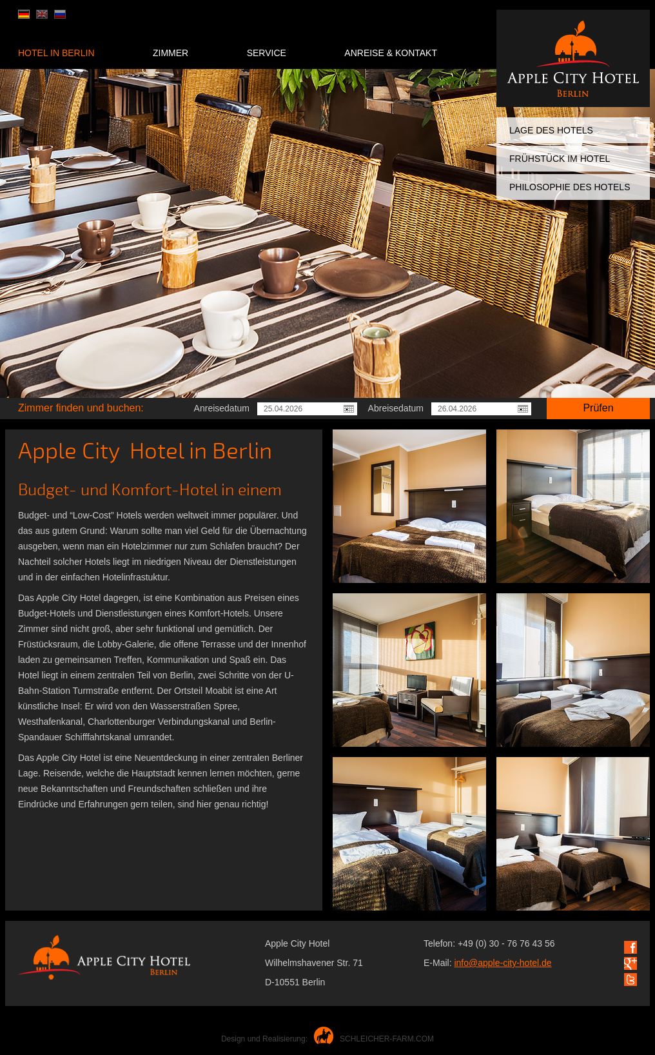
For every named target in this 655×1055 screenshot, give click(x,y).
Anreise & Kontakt (390, 53)
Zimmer (170, 53)
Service (266, 53)
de (24, 14)
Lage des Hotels (551, 130)
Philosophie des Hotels (570, 187)
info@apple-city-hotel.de (502, 963)
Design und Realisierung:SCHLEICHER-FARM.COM (327, 1038)
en (42, 14)
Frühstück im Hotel (559, 158)
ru (60, 14)
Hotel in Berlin (56, 53)
